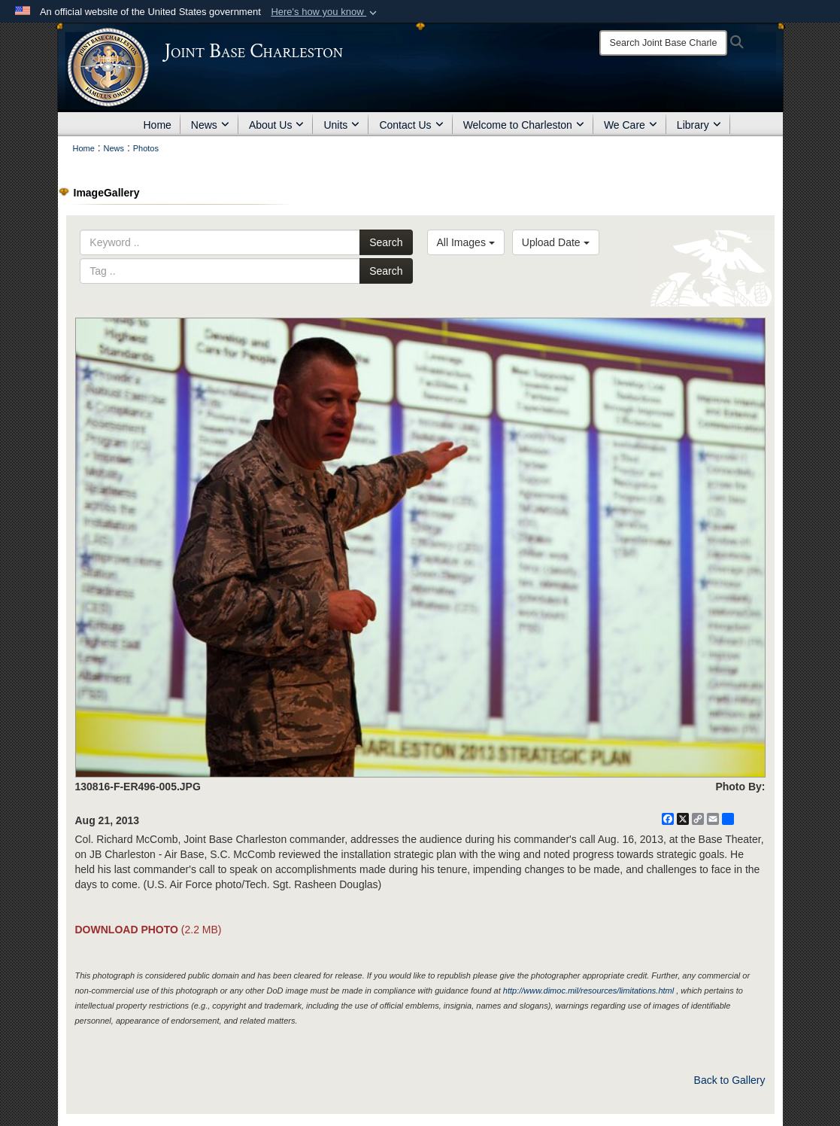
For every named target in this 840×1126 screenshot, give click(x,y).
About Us (277, 125)
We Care (630, 125)
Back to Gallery (730, 1080)
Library (699, 125)
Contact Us (411, 125)
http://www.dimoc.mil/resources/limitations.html (588, 990)
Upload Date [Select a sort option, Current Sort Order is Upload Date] (556, 242)
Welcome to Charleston (523, 125)
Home (157, 125)
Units (341, 125)
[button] (325, 12)
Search (385, 242)
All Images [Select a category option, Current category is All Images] (466, 242)
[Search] (663, 43)
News (210, 125)
